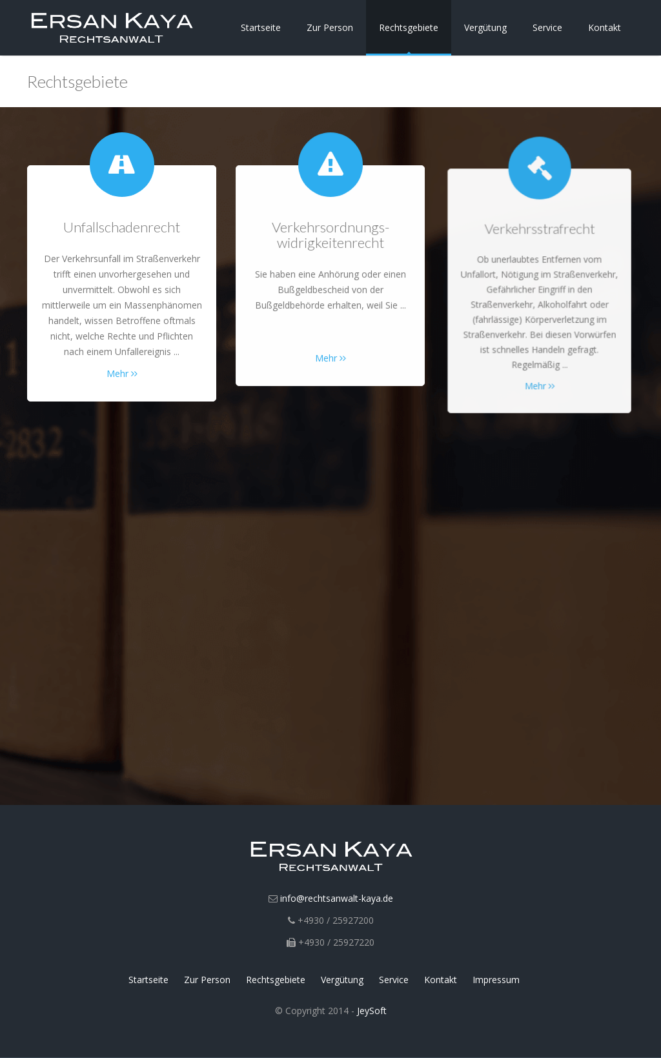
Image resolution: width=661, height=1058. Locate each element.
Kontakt (604, 27)
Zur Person (330, 27)
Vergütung (485, 27)
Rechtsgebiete (408, 27)
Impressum (496, 979)
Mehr (122, 373)
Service (547, 27)
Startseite (261, 27)
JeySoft (372, 1010)
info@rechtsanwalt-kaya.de (336, 898)
